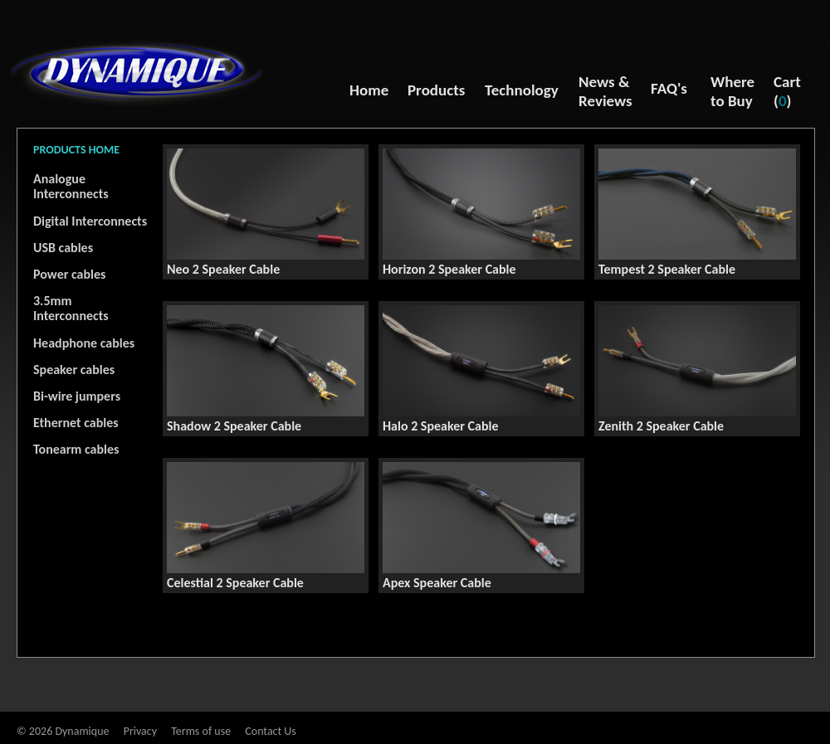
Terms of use (201, 731)
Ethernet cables (76, 422)
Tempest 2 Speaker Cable (666, 269)
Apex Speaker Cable (437, 583)
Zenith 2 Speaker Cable (661, 426)
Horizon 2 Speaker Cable (449, 269)
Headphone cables (83, 343)
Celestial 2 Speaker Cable (235, 583)
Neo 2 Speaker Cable (223, 269)
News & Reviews (605, 91)
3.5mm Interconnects (71, 308)
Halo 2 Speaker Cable (441, 426)
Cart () (787, 91)
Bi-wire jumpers (76, 396)
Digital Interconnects (90, 221)
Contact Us (270, 731)
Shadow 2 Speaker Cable (234, 426)
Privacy (140, 731)
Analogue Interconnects (71, 186)
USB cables (63, 247)
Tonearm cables (76, 449)
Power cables (69, 274)
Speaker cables (74, 369)
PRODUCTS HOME (76, 150)
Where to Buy (732, 91)
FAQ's (669, 88)
